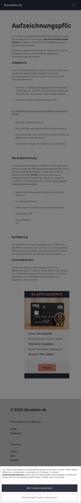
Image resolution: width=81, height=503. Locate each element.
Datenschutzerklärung (12, 474)
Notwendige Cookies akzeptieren (39, 497)
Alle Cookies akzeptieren (40, 488)
